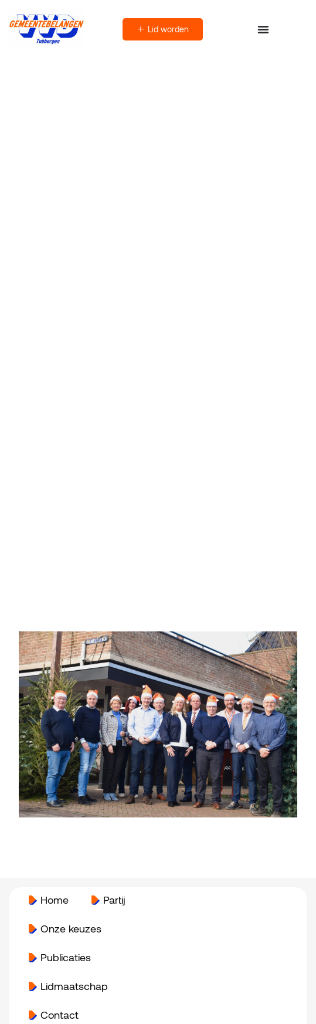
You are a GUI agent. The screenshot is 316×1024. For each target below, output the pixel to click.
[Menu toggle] (263, 29)
